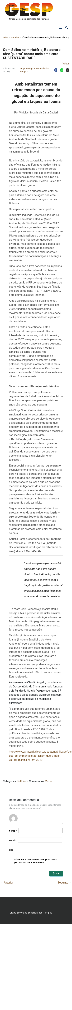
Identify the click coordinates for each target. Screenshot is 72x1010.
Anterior (6, 882)
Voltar (66, 63)
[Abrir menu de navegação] (60, 27)
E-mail (12, 840)
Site (11, 850)
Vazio (48, 781)
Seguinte (64, 882)
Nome (13, 831)
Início (5, 37)
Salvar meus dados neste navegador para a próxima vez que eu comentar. (35, 861)
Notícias (15, 37)
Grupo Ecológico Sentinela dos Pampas (34, 70)
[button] (66, 27)
